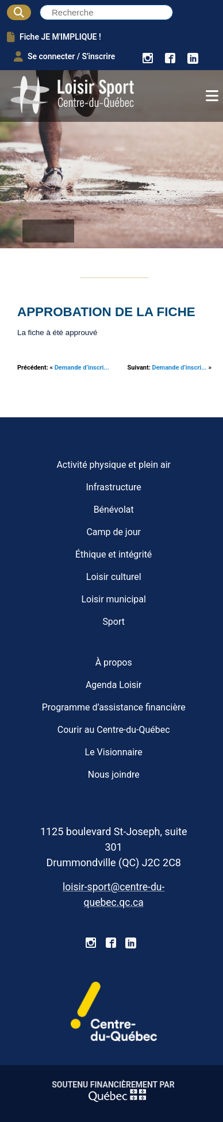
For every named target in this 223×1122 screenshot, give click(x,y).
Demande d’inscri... (82, 367)
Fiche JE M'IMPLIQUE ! (54, 37)
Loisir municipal (114, 599)
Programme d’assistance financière (114, 707)
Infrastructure (113, 487)
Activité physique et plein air (113, 464)
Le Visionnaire (114, 752)
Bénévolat (114, 509)
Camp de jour (113, 532)
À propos (113, 662)
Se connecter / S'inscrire (64, 56)
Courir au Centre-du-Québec (113, 729)
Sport (113, 621)
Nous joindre (114, 774)
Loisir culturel (113, 576)
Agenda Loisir (113, 684)
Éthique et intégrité (113, 554)
